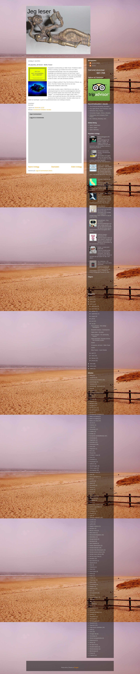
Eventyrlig (92, 438)
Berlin (91, 397)
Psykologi (92, 580)
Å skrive (92, 655)
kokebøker (92, 500)
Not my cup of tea (94, 556)
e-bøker (92, 431)
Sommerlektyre (94, 597)
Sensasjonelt (93, 593)
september (94, 313)
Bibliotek (92, 399)
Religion (92, 586)
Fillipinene (92, 448)
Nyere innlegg (33, 167)
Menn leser (93, 532)
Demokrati (92, 429)
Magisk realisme (94, 526)
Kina (91, 494)
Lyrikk (91, 524)
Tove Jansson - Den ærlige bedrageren (98, 326)
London (92, 522)
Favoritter (92, 442)
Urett (91, 629)
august (93, 316)
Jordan (91, 489)
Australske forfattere (95, 392)
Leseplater (92, 511)
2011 (91, 304)
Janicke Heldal (95, 63)
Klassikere (92, 498)
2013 (91, 299)
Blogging (92, 405)
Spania (91, 606)
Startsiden (55, 167)
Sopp (91, 599)
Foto (91, 457)
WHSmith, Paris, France (96, 110)
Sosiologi (92, 603)
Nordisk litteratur (94, 547)
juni (92, 321)
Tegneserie (93, 616)
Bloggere (92, 403)
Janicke (93, 65)
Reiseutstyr (93, 584)
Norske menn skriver (95, 554)
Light (91, 515)
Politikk (92, 578)
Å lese (91, 653)
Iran (91, 479)
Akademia (92, 377)
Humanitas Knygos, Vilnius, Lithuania (100, 113)
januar (93, 360)
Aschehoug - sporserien (96, 386)
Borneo (92, 412)
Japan (91, 483)
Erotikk (91, 433)
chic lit (91, 423)
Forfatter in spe (94, 455)
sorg (91, 601)
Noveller (49, 109)
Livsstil (91, 519)
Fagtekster (92, 440)
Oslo (91, 565)
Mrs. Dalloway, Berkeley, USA (98, 118)
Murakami (92, 541)
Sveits (91, 610)
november (94, 309)
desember (94, 306)
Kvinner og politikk (95, 507)
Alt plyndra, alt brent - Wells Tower (100, 345)
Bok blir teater (93, 410)
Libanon (92, 513)
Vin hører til (93, 644)
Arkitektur (92, 384)
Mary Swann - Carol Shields (99, 350)
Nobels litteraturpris (95, 545)
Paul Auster (93, 571)
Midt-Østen (93, 537)
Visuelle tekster (94, 646)
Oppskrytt (92, 563)
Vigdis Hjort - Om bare (97, 332)
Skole (91, 595)
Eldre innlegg (76, 167)
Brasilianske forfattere (96, 414)
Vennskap (92, 636)
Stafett (93, 342)
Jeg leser (39, 11)
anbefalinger (93, 382)
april (92, 353)
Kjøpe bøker (93, 496)
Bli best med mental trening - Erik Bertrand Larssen (104, 152)
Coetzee (92, 425)
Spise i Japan (93, 127)
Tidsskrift (92, 623)
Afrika (91, 375)
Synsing (92, 614)
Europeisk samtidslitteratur (97, 436)
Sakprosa (92, 588)
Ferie (91, 446)
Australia (92, 390)
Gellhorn (92, 464)
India (91, 474)
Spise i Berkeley (94, 129)
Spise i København (95, 125)
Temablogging (93, 621)
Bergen (92, 395)
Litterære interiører (95, 517)
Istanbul (92, 481)
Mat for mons (93, 530)
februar (93, 358)
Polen (91, 575)
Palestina (92, 567)
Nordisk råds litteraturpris (97, 550)
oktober (93, 311)
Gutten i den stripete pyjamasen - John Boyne (104, 165)
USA (91, 631)
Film (91, 451)
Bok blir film (93, 407)
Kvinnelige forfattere (95, 504)
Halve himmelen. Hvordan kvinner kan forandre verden (100, 339)
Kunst (91, 502)
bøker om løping (94, 418)
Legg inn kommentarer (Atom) (43, 170)
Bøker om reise (94, 420)
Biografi (92, 401)
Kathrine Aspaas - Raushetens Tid (103, 235)
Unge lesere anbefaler (96, 627)
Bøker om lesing (94, 416)
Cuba (91, 427)
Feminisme (93, 444)
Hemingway (93, 470)
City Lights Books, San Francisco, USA (100, 108)
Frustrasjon (93, 461)
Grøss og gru (93, 468)
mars (93, 355)
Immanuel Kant (94, 472)
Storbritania (93, 608)
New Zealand (93, 543)
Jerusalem (92, 485)
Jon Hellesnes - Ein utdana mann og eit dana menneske (105, 263)
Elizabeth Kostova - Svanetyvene (100, 330)
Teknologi (92, 619)
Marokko (92, 528)
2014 (91, 296)
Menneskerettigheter (95, 535)
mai (92, 323)
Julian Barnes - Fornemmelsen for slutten (105, 206)
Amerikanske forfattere (39, 109)
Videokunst (93, 640)
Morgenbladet (93, 539)
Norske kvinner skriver (96, 552)
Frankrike (92, 459)
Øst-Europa (93, 651)
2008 (91, 368)
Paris (91, 569)
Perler (91, 573)
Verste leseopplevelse (96, 638)
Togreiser (92, 625)
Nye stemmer (93, 560)
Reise (91, 582)
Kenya (91, 491)
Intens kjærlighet (94, 476)
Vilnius (91, 642)
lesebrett (92, 509)
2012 (91, 301)
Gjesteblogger (93, 466)
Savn (91, 590)
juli (92, 318)
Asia (91, 388)
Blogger (76, 667)
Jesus (91, 487)
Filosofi (92, 453)
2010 (91, 363)
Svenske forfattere (95, 612)
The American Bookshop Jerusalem (99, 106)
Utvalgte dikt (93, 634)
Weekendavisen (94, 649)
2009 (91, 366)
